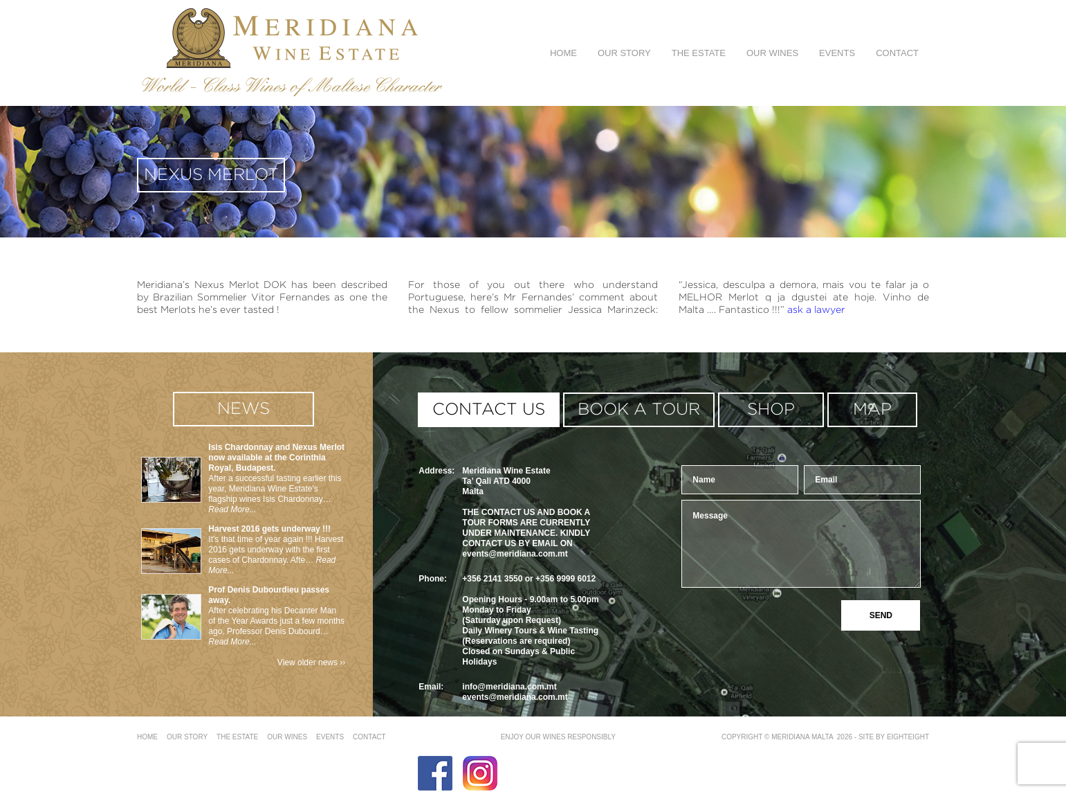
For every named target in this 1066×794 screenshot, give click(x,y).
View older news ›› (311, 662)
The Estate (699, 53)
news (243, 409)
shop (771, 409)
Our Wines (772, 53)
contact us (488, 409)
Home (563, 53)
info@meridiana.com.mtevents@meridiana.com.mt (514, 692)
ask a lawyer (816, 310)
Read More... (232, 509)
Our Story (624, 53)
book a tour (639, 409)
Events (837, 53)
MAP (872, 409)
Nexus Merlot (211, 175)
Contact (897, 53)
